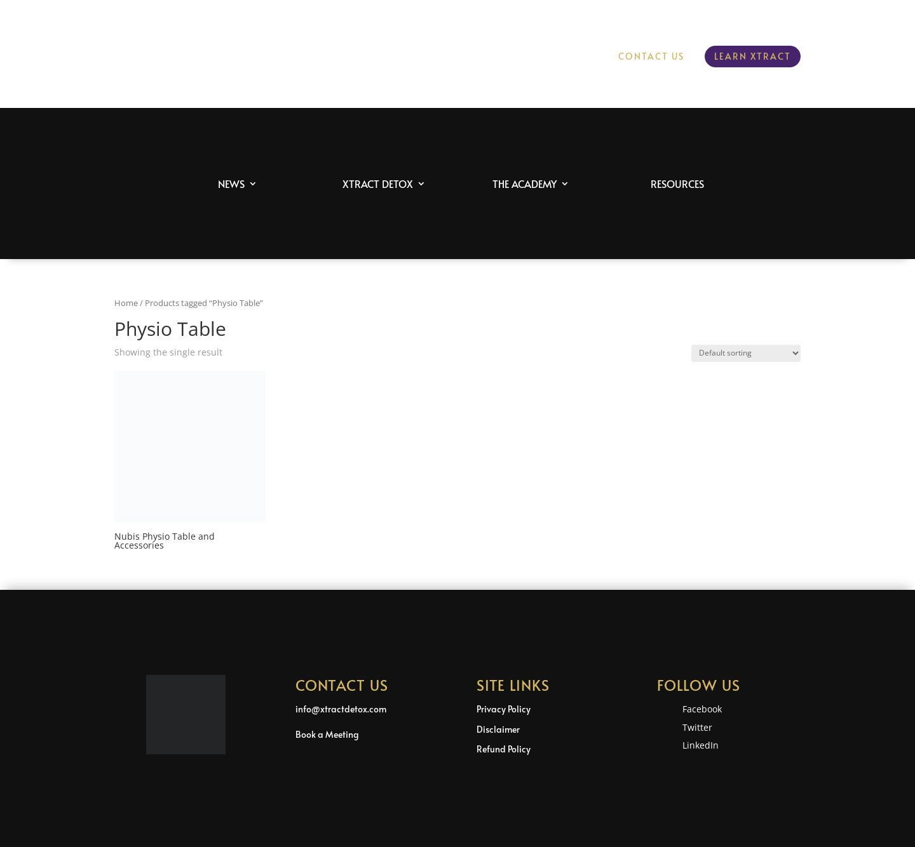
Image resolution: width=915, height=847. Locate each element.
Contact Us (651, 57)
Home (126, 303)
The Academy (524, 183)
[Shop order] (746, 353)
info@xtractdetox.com (340, 709)
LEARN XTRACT (752, 56)
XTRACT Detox (377, 183)
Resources (677, 183)
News (231, 183)
